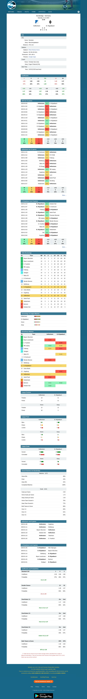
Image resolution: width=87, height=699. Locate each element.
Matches (11, 11)
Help (32, 686)
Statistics (41, 11)
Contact (54, 686)
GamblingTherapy (44, 677)
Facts (27, 11)
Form (33, 11)
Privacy (37, 686)
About (48, 686)
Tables (19, 11)
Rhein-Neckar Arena (34, 50)
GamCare (54, 677)
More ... (64, 195)
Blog (50, 11)
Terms (43, 686)
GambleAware (34, 677)
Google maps (32, 56)
